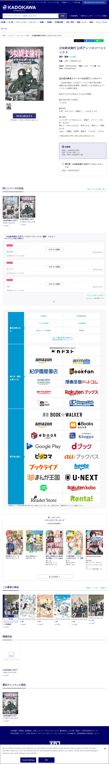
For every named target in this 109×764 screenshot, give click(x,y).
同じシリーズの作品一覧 (96, 189)
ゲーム (98, 22)
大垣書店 (43, 316)
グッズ (104, 22)
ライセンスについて (51, 726)
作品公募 (77, 2)
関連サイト (66, 2)
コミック (33, 22)
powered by (96, 298)
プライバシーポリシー (45, 729)
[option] (11, 655)
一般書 (42, 22)
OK (46, 760)
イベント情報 (100, 16)
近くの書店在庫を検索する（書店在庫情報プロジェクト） (62, 339)
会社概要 (14, 726)
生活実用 (71, 22)
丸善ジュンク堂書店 (43, 330)
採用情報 (28, 726)
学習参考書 (60, 22)
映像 (92, 22)
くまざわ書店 (44, 323)
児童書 (50, 22)
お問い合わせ (30, 729)
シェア (90, 40)
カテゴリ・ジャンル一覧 (37, 2)
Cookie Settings (28, 760)
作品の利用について (17, 729)
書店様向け (64, 726)
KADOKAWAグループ (89, 726)
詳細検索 (73, 16)
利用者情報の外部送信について (88, 729)
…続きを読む (89, 265)
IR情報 (21, 726)
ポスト (80, 40)
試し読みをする (24, 116)
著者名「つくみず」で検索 (95, 583)
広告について (37, 726)
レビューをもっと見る (95, 295)
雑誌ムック (83, 22)
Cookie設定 (71, 729)
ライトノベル (22, 22)
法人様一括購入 (74, 726)
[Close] (105, 748)
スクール (4, 29)
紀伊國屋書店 (81, 316)
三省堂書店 (81, 323)
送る (99, 40)
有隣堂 (81, 330)
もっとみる (53, 572)
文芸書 (4, 22)
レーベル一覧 (54, 2)
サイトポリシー (60, 729)
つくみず (72, 57)
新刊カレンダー (86, 16)
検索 (62, 16)
